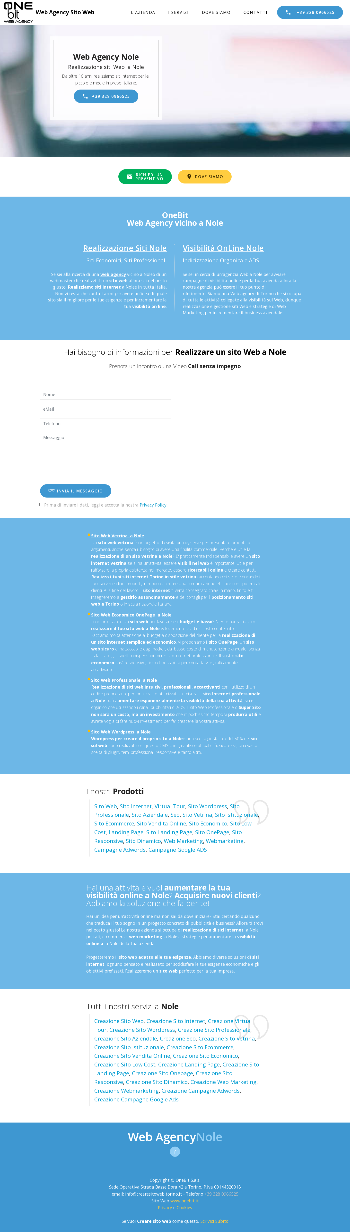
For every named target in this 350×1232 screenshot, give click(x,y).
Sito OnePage (212, 832)
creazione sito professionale (214, 1029)
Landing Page (126, 832)
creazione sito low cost (124, 1064)
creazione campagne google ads (136, 1099)
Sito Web (105, 806)
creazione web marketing (223, 1082)
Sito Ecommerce (114, 823)
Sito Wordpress (207, 806)
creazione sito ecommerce (200, 1047)
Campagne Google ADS (178, 849)
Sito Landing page (169, 832)
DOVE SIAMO (216, 12)
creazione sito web (119, 1021)
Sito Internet (136, 806)
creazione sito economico (205, 1055)
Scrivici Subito (214, 1221)
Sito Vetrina (197, 814)
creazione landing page (189, 1064)
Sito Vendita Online (161, 823)
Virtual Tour (170, 806)
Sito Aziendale (150, 814)
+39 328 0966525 (310, 12)
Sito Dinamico (143, 841)
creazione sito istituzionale (129, 1047)
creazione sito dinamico (157, 1082)
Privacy (165, 1207)
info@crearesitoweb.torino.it (153, 1194)
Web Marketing (183, 841)
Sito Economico (208, 823)
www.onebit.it (184, 1201)
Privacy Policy (153, 505)
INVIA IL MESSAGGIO (75, 491)
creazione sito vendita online (132, 1055)
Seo (175, 814)
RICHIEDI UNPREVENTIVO (145, 176)
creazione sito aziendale (125, 1038)
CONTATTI (256, 12)
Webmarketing (225, 841)
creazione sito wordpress (142, 1029)
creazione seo (178, 1038)
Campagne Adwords (120, 849)
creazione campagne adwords (201, 1090)
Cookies (184, 1207)
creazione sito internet (176, 1021)
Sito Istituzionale (236, 814)
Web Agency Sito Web (65, 12)
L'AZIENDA (143, 12)
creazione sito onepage (162, 1073)
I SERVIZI (178, 12)
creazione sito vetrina (227, 1038)
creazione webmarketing (126, 1090)
